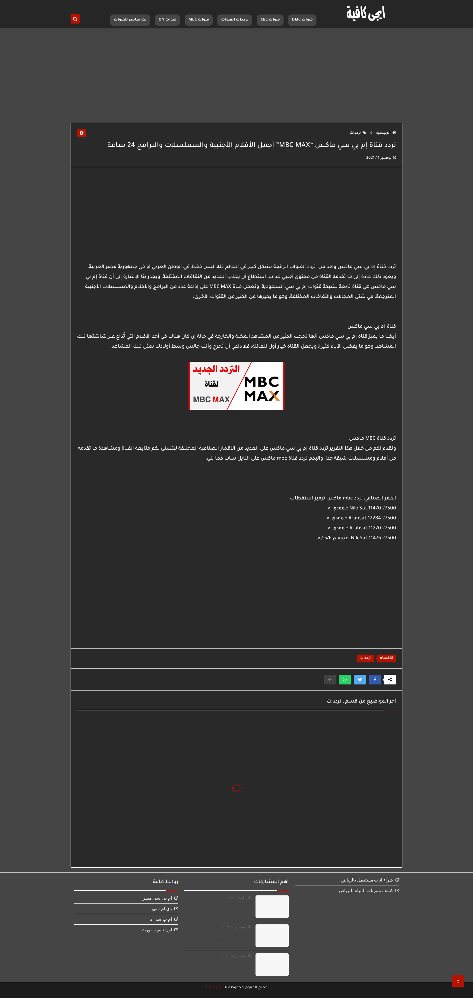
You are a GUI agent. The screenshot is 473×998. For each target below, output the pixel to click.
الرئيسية (386, 133)
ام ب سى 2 (161, 919)
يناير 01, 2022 (236, 898)
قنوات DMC (302, 20)
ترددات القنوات (235, 20)
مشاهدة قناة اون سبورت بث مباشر (220, 904)
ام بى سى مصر (157, 898)
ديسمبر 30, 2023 (234, 927)
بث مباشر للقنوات (130, 20)
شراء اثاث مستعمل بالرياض (367, 880)
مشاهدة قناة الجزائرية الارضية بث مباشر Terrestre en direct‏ (221, 936)
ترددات (358, 133)
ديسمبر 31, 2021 (234, 956)
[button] (375, 679)
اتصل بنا (252, 5)
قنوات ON (167, 20)
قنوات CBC (270, 20)
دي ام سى (162, 908)
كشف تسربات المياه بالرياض (366, 890)
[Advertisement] (236, 76)
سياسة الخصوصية (276, 5)
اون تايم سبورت (157, 929)
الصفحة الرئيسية (307, 5)
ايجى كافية (214, 988)
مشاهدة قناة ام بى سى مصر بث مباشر (223, 965)
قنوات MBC (199, 20)
